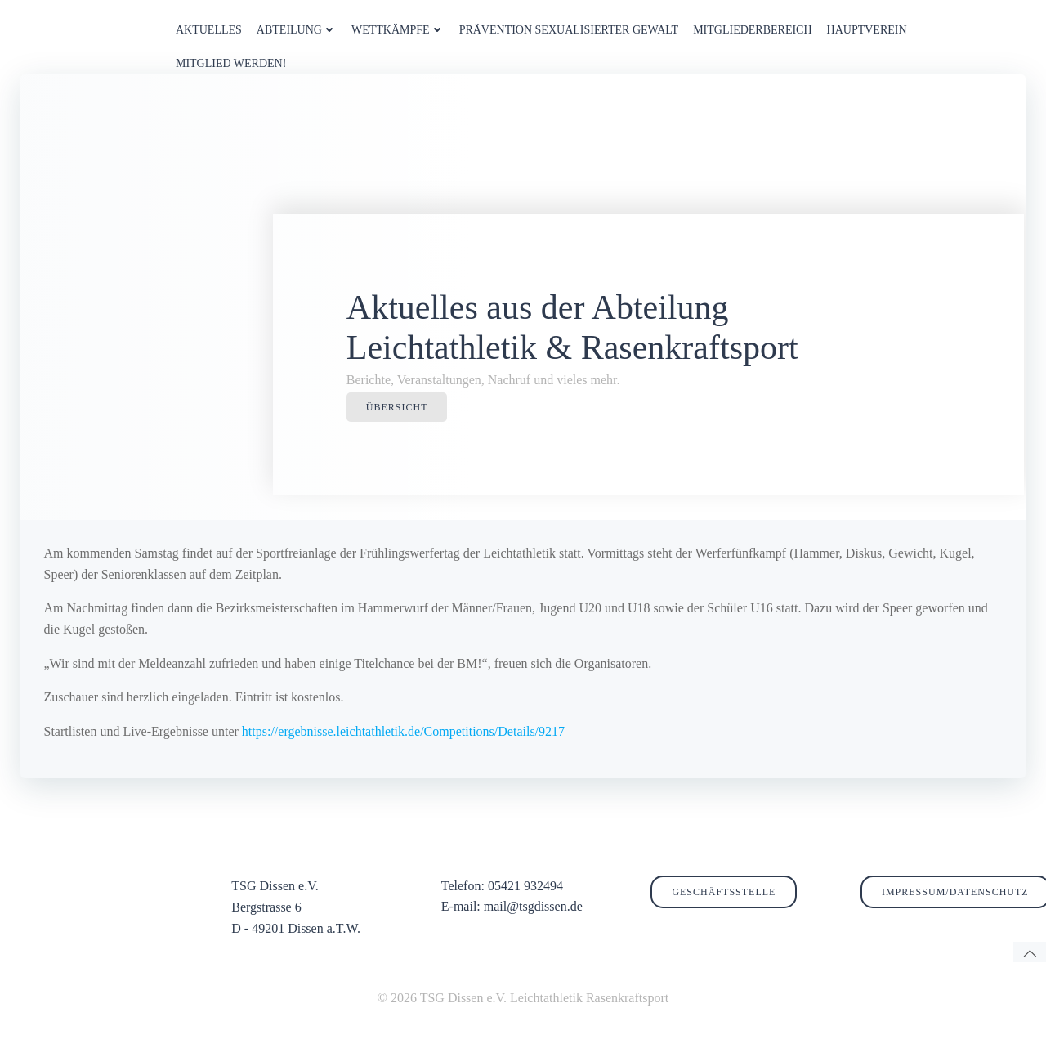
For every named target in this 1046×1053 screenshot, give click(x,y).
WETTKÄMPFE (397, 29)
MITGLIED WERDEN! (230, 62)
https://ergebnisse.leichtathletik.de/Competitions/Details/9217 (403, 748)
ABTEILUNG (296, 29)
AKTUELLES (208, 29)
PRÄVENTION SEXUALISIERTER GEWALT (567, 29)
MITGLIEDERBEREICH (751, 29)
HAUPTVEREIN (865, 29)
